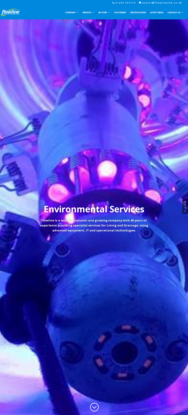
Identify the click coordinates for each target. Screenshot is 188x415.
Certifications (138, 12)
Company (70, 12)
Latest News (156, 12)
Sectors (102, 12)
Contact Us (173, 12)
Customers (120, 12)
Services (86, 12)
